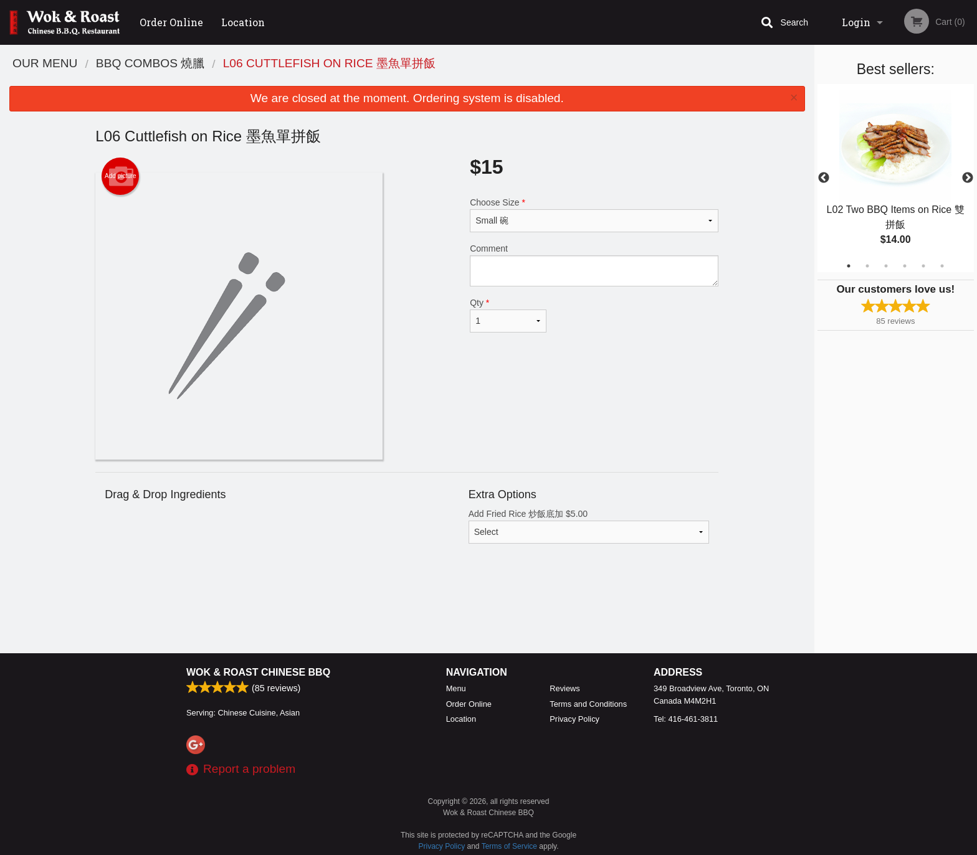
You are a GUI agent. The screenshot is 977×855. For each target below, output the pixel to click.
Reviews (564, 688)
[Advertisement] (406, 613)
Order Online (171, 22)
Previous (823, 178)
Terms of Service (509, 846)
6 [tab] (942, 266)
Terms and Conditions (588, 704)
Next (967, 178)
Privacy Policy (574, 719)
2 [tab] (867, 266)
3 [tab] (886, 266)
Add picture (120, 176)
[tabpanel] (896, 178)
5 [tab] (923, 266)
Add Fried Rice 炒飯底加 (589, 526)
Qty (508, 315)
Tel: (686, 719)
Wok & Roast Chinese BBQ (258, 672)
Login (856, 22)
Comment (594, 264)
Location (243, 22)
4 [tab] (904, 266)
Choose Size (594, 214)
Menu (456, 688)
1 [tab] (848, 266)
